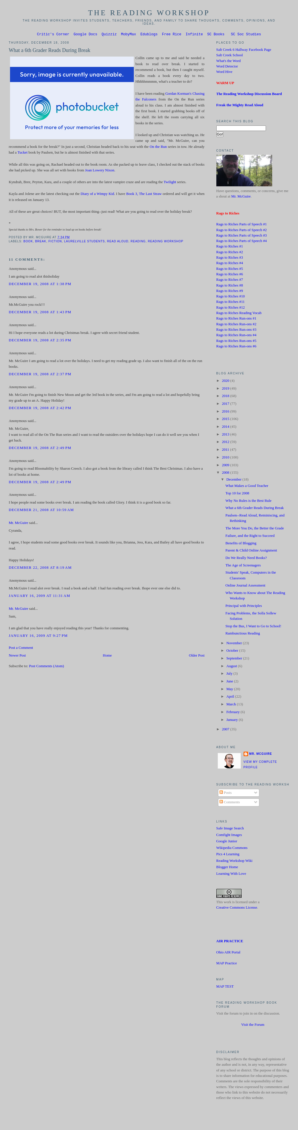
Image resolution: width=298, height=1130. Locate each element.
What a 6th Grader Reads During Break (49, 51)
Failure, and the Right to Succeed (250, 537)
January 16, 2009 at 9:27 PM (38, 636)
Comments (229, 803)
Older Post (197, 656)
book (28, 242)
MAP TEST (225, 987)
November (234, 644)
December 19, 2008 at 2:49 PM (40, 449)
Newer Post (17, 656)
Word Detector (227, 67)
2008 (226, 473)
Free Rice (171, 34)
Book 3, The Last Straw (144, 195)
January (232, 721)
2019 (226, 389)
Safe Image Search (230, 829)
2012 (226, 443)
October (232, 651)
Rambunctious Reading (243, 634)
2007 (226, 730)
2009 (226, 466)
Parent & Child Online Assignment (251, 551)
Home (107, 656)
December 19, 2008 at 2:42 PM (40, 409)
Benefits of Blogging (241, 544)
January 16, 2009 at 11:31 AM (39, 597)
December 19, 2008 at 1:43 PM (40, 313)
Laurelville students (84, 242)
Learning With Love (231, 874)
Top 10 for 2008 (237, 494)
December (234, 480)
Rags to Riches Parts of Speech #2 (241, 231)
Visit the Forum (252, 1025)
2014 (226, 427)
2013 (226, 435)
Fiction (55, 242)
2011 (226, 450)
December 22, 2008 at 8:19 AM (40, 568)
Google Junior (226, 842)
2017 (226, 405)
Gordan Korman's (178, 94)
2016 (226, 412)
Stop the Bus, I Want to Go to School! (253, 627)
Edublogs (149, 34)
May (230, 690)
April (230, 697)
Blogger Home (227, 868)
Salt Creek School (229, 56)
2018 (226, 397)
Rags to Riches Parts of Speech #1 (241, 225)
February (233, 713)
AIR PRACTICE (229, 942)
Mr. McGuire (18, 524)
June (230, 682)
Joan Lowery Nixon (99, 171)
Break (40, 242)
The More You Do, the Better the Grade (255, 529)
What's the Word (228, 62)
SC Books (215, 34)
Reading (138, 242)
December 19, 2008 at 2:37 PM (40, 375)
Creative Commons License (236, 908)
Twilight (170, 183)
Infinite (194, 34)
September (234, 659)
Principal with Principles (244, 607)
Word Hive (224, 73)
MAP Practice (226, 964)
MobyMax (128, 34)
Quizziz (109, 34)
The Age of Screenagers (243, 566)
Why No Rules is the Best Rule (249, 502)
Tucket (22, 153)
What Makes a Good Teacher (247, 487)
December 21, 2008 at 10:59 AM (41, 511)
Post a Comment (21, 649)
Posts (225, 794)
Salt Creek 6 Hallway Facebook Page (243, 51)
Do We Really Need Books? (246, 559)
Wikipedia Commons (232, 849)
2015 (226, 420)
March (231, 705)
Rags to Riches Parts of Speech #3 (241, 236)
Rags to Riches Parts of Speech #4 (241, 242)
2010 (226, 458)
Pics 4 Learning (228, 855)
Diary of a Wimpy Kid (97, 195)
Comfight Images (229, 836)
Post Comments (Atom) (46, 667)
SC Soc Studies (246, 34)
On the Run (158, 148)
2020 (226, 382)
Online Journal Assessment (245, 586)
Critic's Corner (53, 34)
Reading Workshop (165, 242)
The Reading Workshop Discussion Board (249, 95)
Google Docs (85, 34)
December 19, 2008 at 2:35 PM (40, 341)
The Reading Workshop (149, 13)
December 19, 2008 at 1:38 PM (40, 285)
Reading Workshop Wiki (234, 862)
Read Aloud (118, 242)
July (230, 674)
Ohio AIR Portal (228, 953)
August (232, 667)
